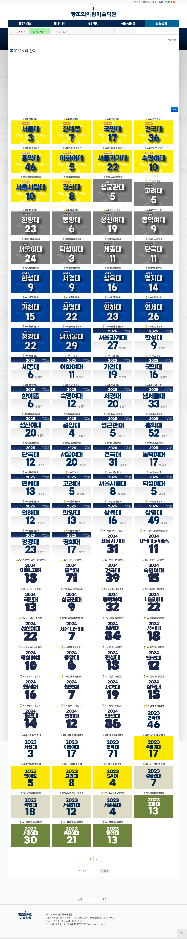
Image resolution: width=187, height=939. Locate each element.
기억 (79, 900)
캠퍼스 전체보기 (166, 2)
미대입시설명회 (149, 2)
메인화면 (136, 2)
